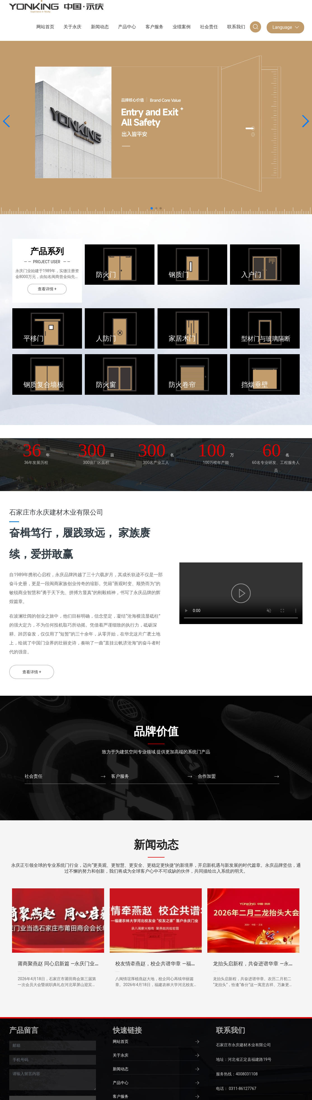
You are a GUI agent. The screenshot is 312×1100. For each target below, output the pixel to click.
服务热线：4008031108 (237, 1074)
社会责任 (34, 776)
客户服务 (120, 776)
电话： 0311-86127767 (236, 1088)
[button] (152, 208)
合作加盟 (207, 776)
